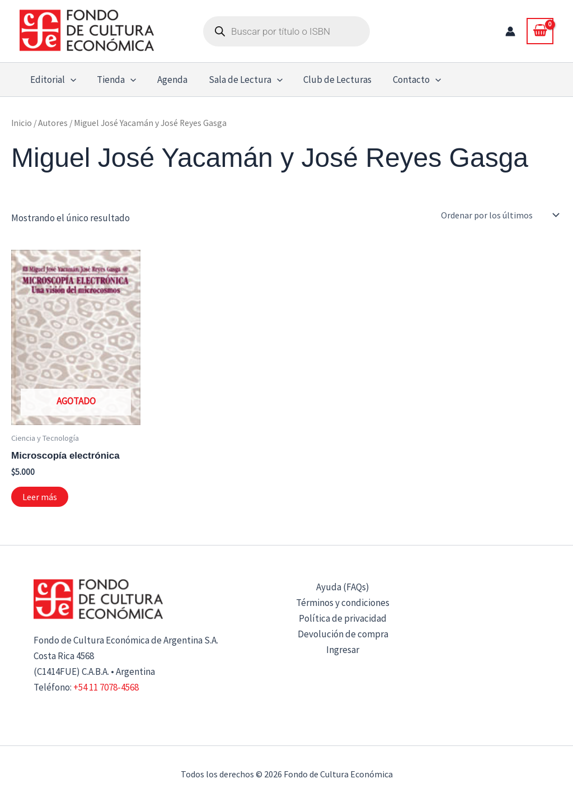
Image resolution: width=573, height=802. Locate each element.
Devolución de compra (343, 634)
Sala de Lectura (238, 79)
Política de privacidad (343, 618)
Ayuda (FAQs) (342, 587)
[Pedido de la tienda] (499, 215)
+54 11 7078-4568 (106, 687)
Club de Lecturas (329, 79)
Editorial (52, 79)
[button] (69, 79)
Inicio (21, 123)
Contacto (406, 79)
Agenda (167, 79)
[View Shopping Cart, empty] (540, 31)
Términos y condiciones (342, 602)
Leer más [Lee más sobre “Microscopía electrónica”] (39, 496)
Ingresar (342, 650)
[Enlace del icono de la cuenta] (510, 31)
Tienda (113, 79)
